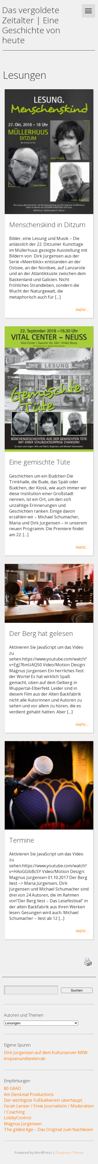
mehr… (82, 309)
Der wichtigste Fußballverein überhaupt (43, 1100)
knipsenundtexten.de (24, 1058)
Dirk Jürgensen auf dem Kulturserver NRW (46, 1052)
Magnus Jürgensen (23, 1124)
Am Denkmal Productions (29, 1094)
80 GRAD (12, 1088)
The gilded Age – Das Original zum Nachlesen (48, 1129)
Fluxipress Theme (69, 1152)
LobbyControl (17, 1118)
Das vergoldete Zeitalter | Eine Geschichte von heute (31, 25)
